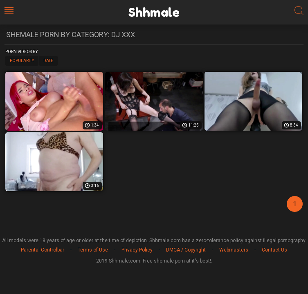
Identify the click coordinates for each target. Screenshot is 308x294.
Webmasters (233, 250)
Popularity (22, 60)
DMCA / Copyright (186, 250)
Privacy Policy (137, 250)
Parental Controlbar (42, 250)
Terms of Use (93, 250)
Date (48, 60)
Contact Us (274, 250)
